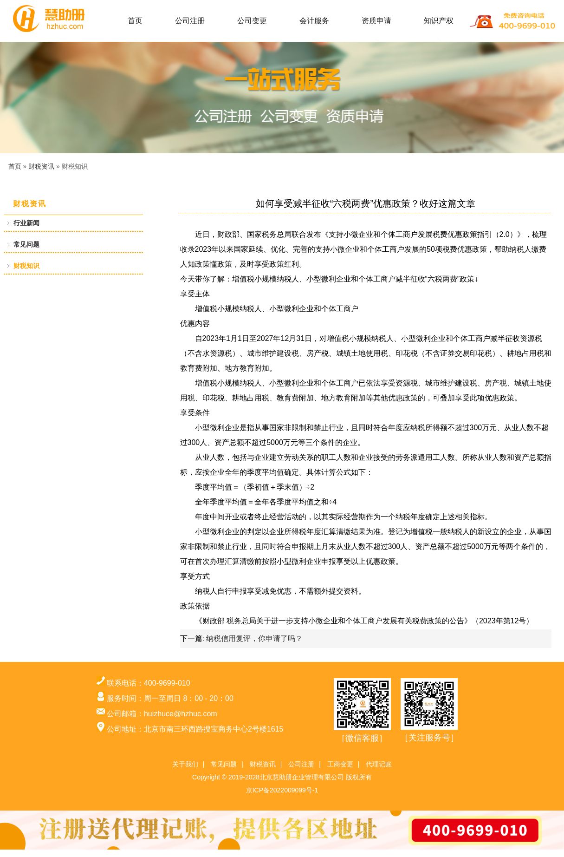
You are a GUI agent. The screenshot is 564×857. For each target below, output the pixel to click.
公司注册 (190, 21)
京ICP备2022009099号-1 (282, 790)
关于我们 (185, 764)
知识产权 (439, 21)
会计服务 (314, 21)
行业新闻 (26, 223)
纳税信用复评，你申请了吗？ (254, 638)
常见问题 (26, 244)
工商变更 (340, 764)
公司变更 (252, 21)
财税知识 (26, 265)
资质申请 (376, 21)
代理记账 (379, 764)
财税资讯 (41, 166)
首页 (135, 21)
